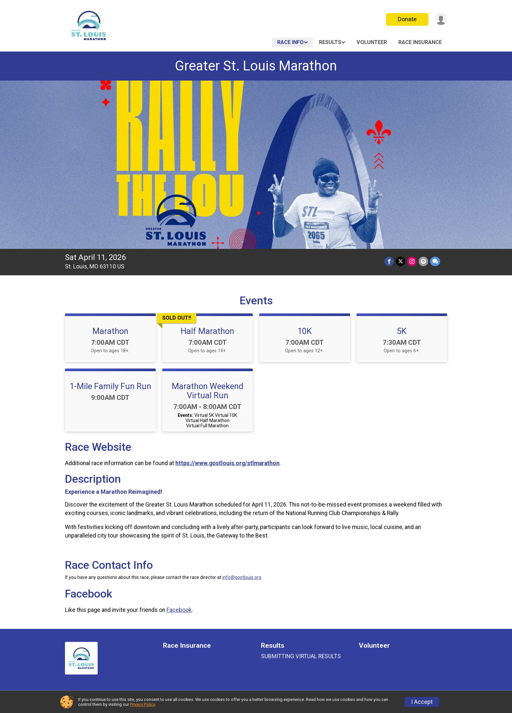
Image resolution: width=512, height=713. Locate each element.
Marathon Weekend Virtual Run (207, 390)
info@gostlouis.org (241, 577)
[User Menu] (441, 19)
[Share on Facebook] (389, 261)
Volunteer (372, 42)
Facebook (179, 610)
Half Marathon (207, 331)
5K (402, 331)
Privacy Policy (142, 704)
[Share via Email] (423, 261)
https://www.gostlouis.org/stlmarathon (227, 463)
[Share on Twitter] (400, 261)
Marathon (110, 331)
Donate (407, 19)
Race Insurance (420, 42)
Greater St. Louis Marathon (256, 66)
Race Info (290, 42)
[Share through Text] (435, 261)
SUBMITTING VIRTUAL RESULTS (301, 656)
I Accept (422, 702)
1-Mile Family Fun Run (110, 386)
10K (304, 331)
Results (330, 42)
